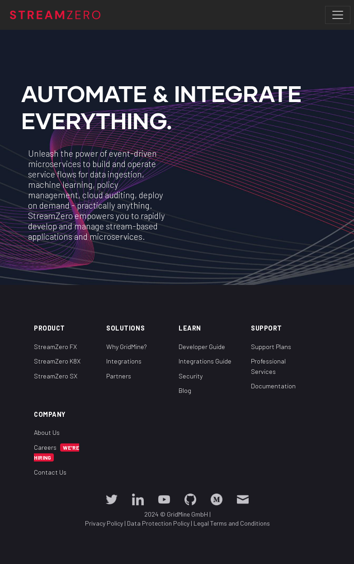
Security (191, 376)
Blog (185, 390)
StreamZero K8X (57, 361)
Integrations (124, 361)
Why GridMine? (126, 346)
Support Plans (271, 346)
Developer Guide (202, 346)
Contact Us (50, 472)
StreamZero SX (55, 376)
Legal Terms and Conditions (231, 523)
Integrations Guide (205, 361)
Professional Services (268, 366)
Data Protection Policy (158, 523)
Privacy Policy (104, 523)
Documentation (273, 386)
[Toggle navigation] (337, 15)
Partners (118, 376)
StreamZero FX (55, 346)
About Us (47, 432)
